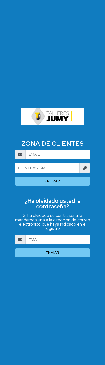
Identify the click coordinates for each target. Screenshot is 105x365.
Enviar (52, 252)
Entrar (52, 181)
